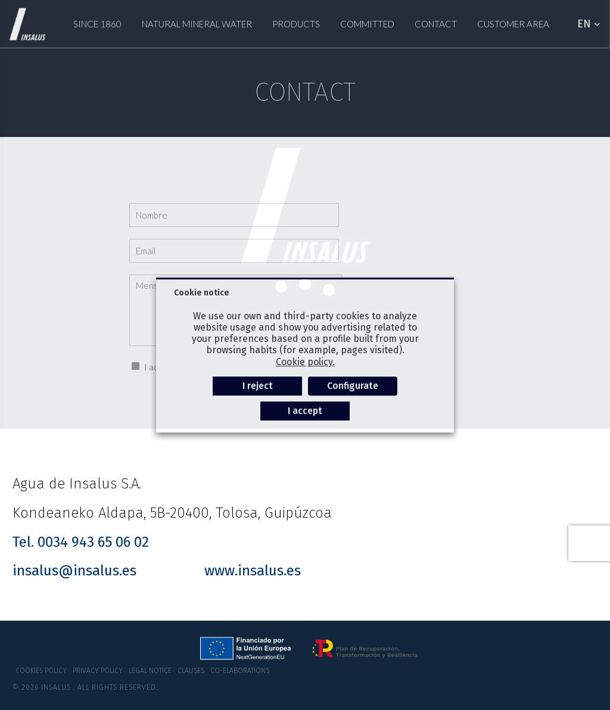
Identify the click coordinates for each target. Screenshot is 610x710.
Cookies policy (41, 671)
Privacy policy (98, 671)
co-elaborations (239, 671)
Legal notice (150, 671)
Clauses (191, 671)
